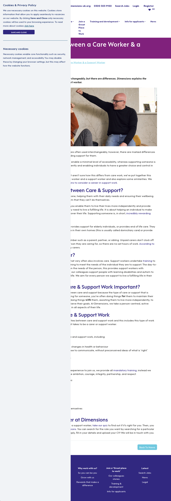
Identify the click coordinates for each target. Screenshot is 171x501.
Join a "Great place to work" (116, 469)
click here (29, 25)
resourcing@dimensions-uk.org (72, 5)
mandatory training (125, 370)
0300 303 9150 (103, 5)
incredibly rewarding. (138, 213)
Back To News (147, 447)
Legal (145, 481)
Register (149, 5)
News (153, 21)
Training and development (104, 21)
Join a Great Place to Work (82, 27)
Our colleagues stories (116, 477)
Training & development (116, 485)
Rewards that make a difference (87, 483)
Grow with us (87, 477)
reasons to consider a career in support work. (91, 182)
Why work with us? (87, 468)
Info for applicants (134, 21)
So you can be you (87, 472)
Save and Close (19, 32)
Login (136, 5)
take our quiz (100, 425)
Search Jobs (122, 5)
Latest (145, 468)
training (147, 260)
